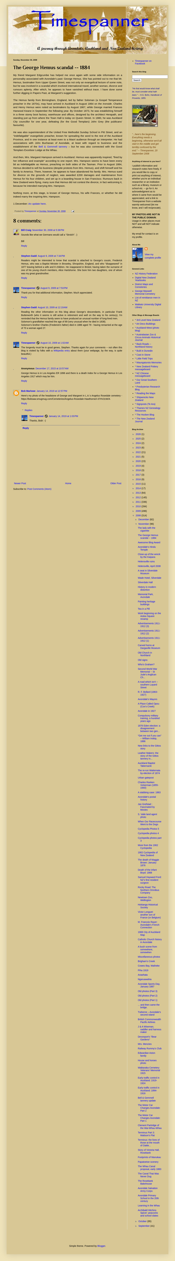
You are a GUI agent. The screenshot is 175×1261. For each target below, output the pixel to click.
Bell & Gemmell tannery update (147, 1099)
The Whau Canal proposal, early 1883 (149, 1167)
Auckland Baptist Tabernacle (146, 764)
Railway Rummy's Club (149, 1048)
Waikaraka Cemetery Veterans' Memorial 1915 (149, 1070)
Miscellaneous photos (149, 956)
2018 (138, 470)
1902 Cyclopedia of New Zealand (148, 854)
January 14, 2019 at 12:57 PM (51, 391)
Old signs (142, 660)
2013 (138, 492)
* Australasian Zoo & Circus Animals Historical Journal (147, 337)
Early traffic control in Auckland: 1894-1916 (148, 1090)
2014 (138, 488)
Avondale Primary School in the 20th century (148, 1198)
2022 (138, 452)
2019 (138, 465)
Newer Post (20, 483)
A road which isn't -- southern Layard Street (148, 684)
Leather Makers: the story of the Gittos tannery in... (148, 756)
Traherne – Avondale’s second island (149, 1013)
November (144, 524)
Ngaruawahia (145, 979)
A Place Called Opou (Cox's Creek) (148, 705)
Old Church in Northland (145, 654)
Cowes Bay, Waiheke (149, 965)
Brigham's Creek (146, 961)
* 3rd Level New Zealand (147, 320)
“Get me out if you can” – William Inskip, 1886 (149, 738)
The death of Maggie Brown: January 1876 (148, 862)
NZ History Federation (146, 273)
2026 (138, 434)
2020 (138, 461)
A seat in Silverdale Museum (148, 572)
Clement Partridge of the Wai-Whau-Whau (150, 1126)
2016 (138, 479)
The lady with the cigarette (146, 529)
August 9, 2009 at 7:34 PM (51, 256)
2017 (138, 474)
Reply (24, 245)
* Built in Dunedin (144, 350)
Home (68, 483)
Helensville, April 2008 (149, 566)
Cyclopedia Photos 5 (148, 828)
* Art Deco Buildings (145, 323)
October (142, 1221)
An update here (37, 203)
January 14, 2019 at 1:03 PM (63, 416)
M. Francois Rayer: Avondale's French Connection (148, 925)
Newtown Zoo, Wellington (145, 898)
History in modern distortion (147, 588)
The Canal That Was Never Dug (148, 1175)
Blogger (101, 1246)
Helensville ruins (146, 561)
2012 (138, 497)
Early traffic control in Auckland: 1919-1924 (148, 1080)
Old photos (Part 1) (147, 1000)
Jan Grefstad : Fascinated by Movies (146, 807)
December (144, 519)
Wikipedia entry (61, 350)
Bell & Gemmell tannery (54, 146)
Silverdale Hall (145, 582)
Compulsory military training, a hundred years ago (149, 718)
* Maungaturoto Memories (148, 362)
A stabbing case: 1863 (149, 792)
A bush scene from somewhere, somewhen (147, 949)
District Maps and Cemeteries (144, 285)
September (144, 1226)
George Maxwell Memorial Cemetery (145, 292)
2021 (138, 456)
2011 (138, 502)
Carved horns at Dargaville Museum (149, 646)
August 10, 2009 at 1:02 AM (54, 342)
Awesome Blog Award (149, 542)
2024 (138, 443)
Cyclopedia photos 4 (148, 833)
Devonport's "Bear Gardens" (147, 1038)
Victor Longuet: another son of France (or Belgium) (149, 915)
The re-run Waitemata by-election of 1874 (149, 772)
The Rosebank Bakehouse (145, 1182)
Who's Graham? (146, 664)
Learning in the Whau (149, 1205)
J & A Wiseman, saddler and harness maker (149, 1029)
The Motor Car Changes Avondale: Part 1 (149, 1118)
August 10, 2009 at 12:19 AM (52, 307)
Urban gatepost (146, 777)
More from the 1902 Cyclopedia (148, 846)
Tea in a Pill (144, 608)
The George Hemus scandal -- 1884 (148, 536)
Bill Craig (26, 230)
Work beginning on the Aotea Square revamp (149, 616)
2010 (138, 506)
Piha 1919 (143, 970)
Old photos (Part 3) (147, 991)
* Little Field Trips (144, 358)
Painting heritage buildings (146, 603)
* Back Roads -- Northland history (144, 345)
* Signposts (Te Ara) (145, 404)
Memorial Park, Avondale (145, 595)
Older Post (115, 483)
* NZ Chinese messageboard (142, 374)
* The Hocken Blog (144, 414)
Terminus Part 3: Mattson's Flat (146, 1134)
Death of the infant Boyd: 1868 (147, 871)
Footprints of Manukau (149, 1157)
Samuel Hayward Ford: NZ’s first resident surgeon (149, 880)
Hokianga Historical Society (148, 906)
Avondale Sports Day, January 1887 (149, 985)
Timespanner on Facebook (143, 62)
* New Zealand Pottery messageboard (146, 368)
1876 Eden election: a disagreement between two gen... (149, 728)
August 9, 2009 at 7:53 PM (54, 288)
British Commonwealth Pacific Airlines (149, 1020)
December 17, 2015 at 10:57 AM (52, 368)
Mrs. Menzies (145, 1044)
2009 (138, 511)
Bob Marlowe (28, 391)
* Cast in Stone (142, 354)
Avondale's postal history (147, 798)
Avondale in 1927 (147, 711)
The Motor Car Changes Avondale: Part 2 (149, 1108)
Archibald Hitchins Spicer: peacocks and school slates (148, 1213)
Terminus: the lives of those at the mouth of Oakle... (149, 1143)
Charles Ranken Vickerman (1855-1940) (148, 785)
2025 (138, 438)
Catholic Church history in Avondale (150, 941)
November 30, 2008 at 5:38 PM (48, 230)
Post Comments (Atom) (39, 489)
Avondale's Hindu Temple (147, 548)
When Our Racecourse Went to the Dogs (149, 823)
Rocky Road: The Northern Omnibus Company (148, 890)
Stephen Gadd (29, 256)
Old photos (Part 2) (147, 995)
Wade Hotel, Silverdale (149, 578)
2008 (138, 515)
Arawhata (143, 974)
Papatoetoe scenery (148, 1162)
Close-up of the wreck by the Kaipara (149, 555)
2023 (138, 447)
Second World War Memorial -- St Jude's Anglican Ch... (147, 673)
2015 (138, 484)
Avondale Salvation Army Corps (148, 1189)
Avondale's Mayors (147, 699)
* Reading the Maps (145, 393)
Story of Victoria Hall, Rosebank (148, 1151)
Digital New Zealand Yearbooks (145, 279)
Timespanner (28, 288)
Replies (28, 410)
